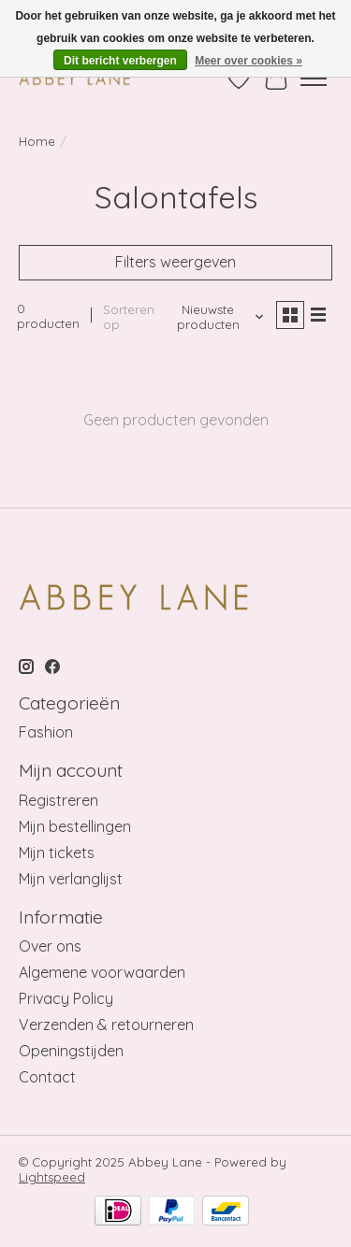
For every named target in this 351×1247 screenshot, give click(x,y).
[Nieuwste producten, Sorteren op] (215, 317)
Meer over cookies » (248, 60)
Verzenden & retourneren (106, 1024)
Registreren (58, 800)
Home (37, 141)
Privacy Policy (66, 998)
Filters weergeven (175, 261)
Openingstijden (71, 1050)
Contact (47, 1077)
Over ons (50, 946)
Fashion (46, 732)
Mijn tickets (57, 852)
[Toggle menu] (313, 78)
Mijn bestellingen (75, 826)
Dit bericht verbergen (120, 60)
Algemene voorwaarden (102, 972)
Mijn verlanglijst (71, 878)
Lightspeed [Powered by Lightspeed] (52, 1176)
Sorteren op (128, 317)
